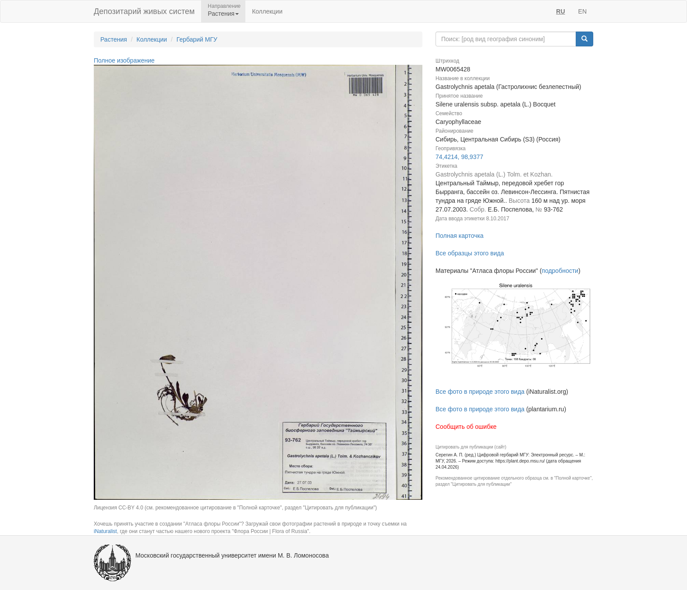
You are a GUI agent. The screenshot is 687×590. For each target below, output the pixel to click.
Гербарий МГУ (197, 39)
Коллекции (267, 11)
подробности (560, 270)
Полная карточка (460, 235)
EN (582, 11)
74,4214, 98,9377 (459, 156)
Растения (113, 39)
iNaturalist (105, 531)
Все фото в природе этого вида (480, 391)
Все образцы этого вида (470, 253)
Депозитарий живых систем (144, 11)
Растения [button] (223, 13)
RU (560, 11)
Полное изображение (124, 60)
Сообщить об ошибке (466, 426)
